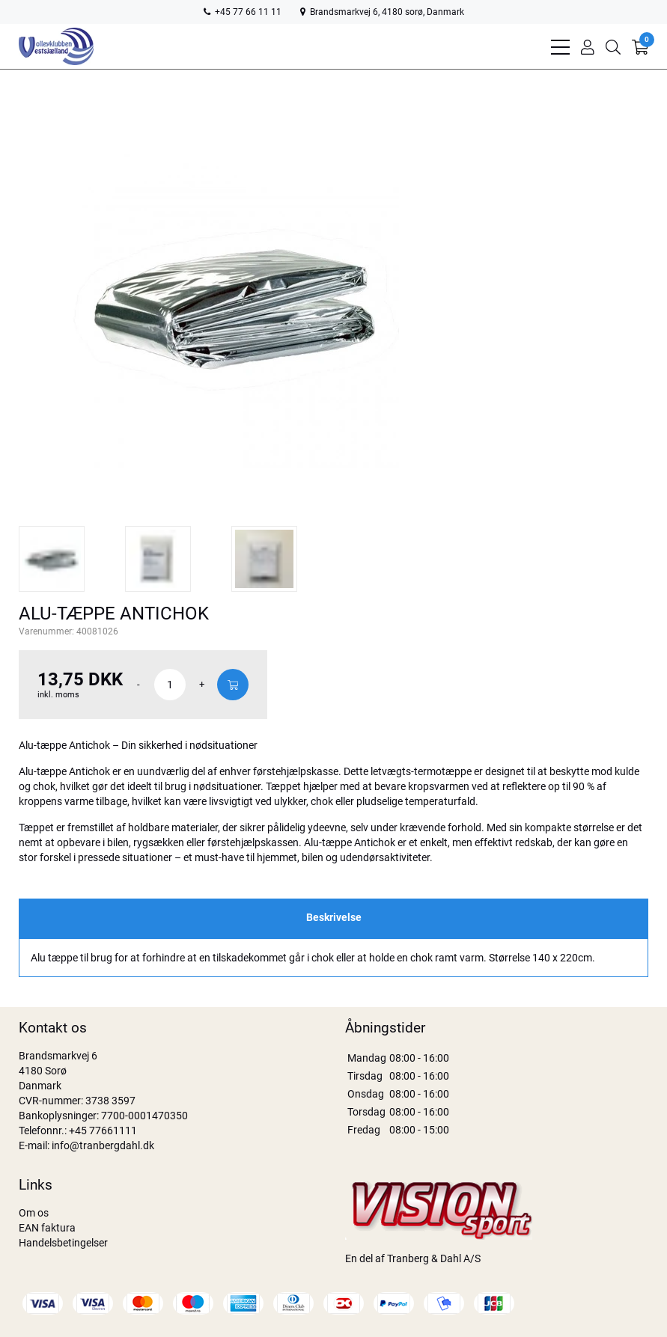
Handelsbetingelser (63, 1243)
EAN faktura (47, 1228)
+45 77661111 (103, 1130)
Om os (34, 1213)
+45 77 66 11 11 (242, 12)
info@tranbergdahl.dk (103, 1145)
